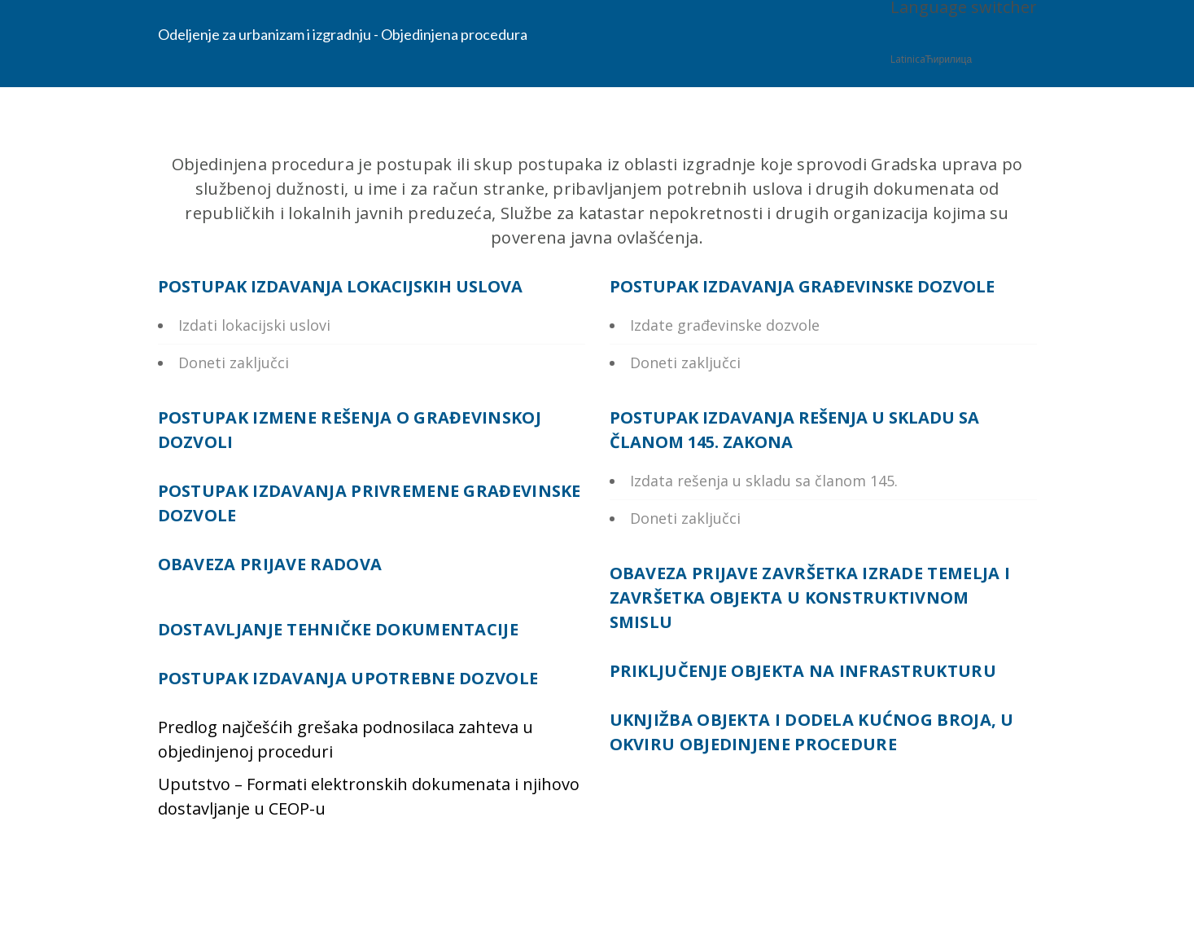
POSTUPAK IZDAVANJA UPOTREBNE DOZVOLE (348, 678)
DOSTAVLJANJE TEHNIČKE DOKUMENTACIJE (338, 629)
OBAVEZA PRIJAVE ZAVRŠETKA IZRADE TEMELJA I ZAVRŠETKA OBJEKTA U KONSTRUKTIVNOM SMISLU (810, 597)
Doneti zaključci (233, 362)
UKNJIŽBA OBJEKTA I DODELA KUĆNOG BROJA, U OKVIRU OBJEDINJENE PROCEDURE (812, 732)
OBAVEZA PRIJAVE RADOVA (270, 564)
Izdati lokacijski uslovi (254, 325)
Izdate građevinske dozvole (725, 325)
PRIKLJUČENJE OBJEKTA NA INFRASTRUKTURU (803, 671)
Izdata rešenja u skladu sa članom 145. (764, 480)
